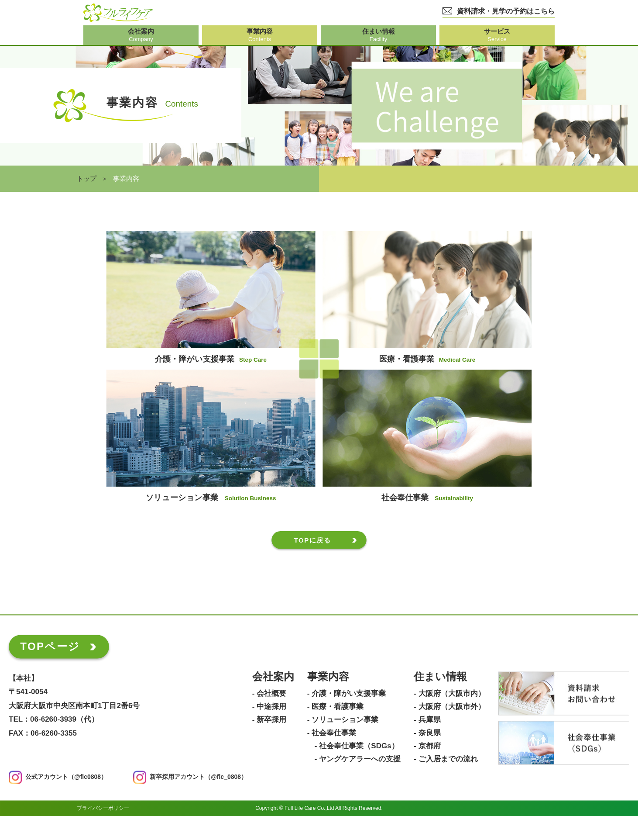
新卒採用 (271, 720)
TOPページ (50, 646)
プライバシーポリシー (103, 808)
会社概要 (271, 694)
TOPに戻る (312, 540)
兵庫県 (429, 720)
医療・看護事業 (338, 707)
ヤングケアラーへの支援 (360, 759)
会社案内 (273, 676)
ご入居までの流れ (448, 759)
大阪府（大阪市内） (451, 694)
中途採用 (271, 707)
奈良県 (429, 733)
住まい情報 (440, 676)
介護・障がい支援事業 (349, 694)
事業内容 (328, 676)
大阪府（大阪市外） (451, 707)
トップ (86, 178)
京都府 (429, 746)
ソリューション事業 (345, 720)
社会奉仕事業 (334, 733)
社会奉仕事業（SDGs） (358, 746)
